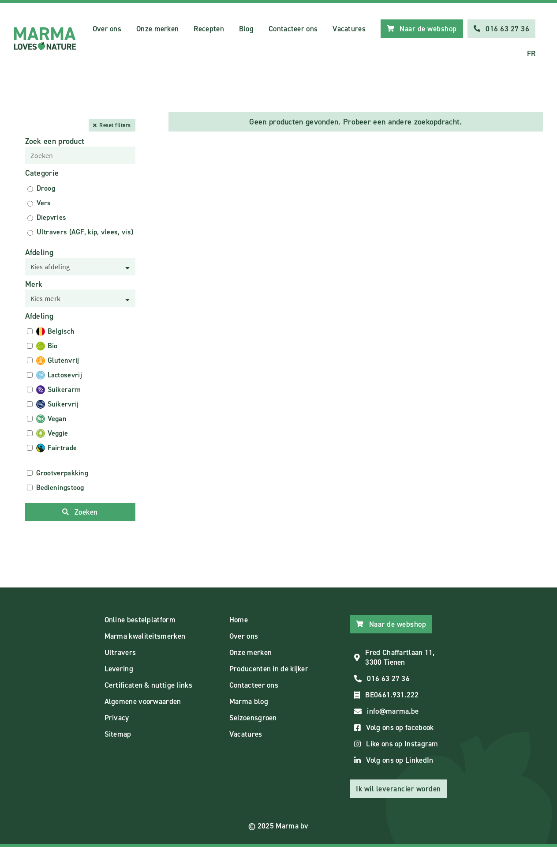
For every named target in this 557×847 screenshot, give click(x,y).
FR (531, 53)
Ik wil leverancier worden (398, 789)
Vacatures (349, 29)
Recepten (209, 29)
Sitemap (118, 734)
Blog (246, 29)
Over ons (107, 29)
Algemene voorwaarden (143, 701)
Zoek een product (55, 141)
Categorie (42, 173)
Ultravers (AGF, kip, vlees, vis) (85, 232)
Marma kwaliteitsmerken (145, 636)
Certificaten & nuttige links (148, 685)
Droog (46, 188)
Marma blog (248, 701)
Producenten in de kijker (268, 669)
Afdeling (39, 252)
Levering (119, 669)
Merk (34, 284)
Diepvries (52, 217)
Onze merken (157, 29)
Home (238, 620)
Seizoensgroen (253, 718)
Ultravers (120, 652)
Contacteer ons (293, 29)
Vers (44, 202)
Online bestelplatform (140, 620)
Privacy (117, 718)
